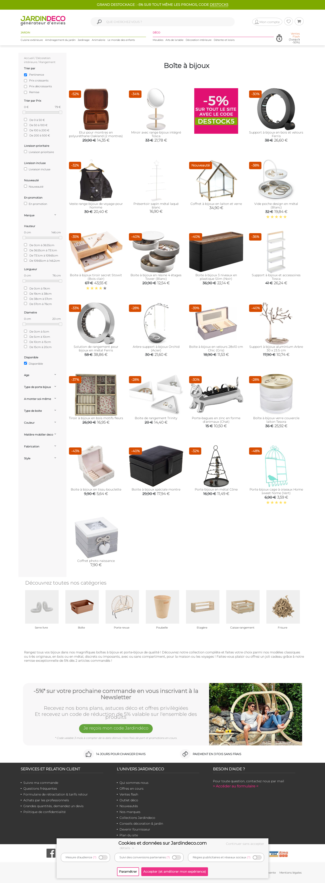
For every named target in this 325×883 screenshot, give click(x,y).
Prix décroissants (40, 86)
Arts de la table (175, 40)
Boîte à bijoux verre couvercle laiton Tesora (276, 420)
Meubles (158, 40)
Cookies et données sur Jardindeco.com (162, 843)
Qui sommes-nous (133, 783)
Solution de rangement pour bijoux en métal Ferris (96, 348)
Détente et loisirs (224, 40)
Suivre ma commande (40, 783)
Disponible (33, 363)
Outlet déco (128, 800)
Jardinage (84, 40)
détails (127, 848)
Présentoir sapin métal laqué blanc (156, 205)
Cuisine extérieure (32, 40)
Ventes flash (128, 794)
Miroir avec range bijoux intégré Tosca (156, 134)
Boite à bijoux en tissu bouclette (96, 489)
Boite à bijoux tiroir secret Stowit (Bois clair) (96, 277)
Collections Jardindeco (137, 818)
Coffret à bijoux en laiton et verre (216, 204)
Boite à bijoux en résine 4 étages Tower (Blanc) (155, 277)
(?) (94, 857)
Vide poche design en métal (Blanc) (276, 205)
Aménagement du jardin (60, 40)
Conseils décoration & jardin (141, 824)
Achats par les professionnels (46, 800)
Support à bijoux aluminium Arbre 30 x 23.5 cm (276, 348)
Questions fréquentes (40, 789)
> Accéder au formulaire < (235, 786)
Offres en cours (131, 789)
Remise (34, 92)
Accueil (29, 58)
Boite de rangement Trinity (156, 418)
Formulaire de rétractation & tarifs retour (55, 794)
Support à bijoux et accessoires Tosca (276, 277)
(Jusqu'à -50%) (294, 38)
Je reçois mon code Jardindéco (116, 728)
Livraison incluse (37, 169)
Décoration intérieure (199, 40)
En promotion (35, 204)
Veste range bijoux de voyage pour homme (96, 205)
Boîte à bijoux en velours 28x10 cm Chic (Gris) (216, 348)
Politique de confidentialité (44, 812)
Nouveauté (33, 186)
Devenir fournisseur (134, 829)
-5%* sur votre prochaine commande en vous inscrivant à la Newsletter (115, 694)
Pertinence (36, 74)
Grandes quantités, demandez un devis (53, 806)
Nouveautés (128, 806)
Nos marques (129, 812)
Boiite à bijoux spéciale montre (156, 489)
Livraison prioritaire (39, 152)
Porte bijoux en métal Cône (216, 489)
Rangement (47, 62)
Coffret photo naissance (96, 561)
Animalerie (98, 40)
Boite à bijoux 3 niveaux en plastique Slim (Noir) (216, 277)
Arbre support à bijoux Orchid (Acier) (156, 348)
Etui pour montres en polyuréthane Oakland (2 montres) (96, 134)
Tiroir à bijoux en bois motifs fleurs (96, 418)
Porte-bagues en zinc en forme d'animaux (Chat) (216, 420)
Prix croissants (39, 80)
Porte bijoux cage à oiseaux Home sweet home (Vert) (276, 491)
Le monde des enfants (121, 40)
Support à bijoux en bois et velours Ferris (276, 134)
